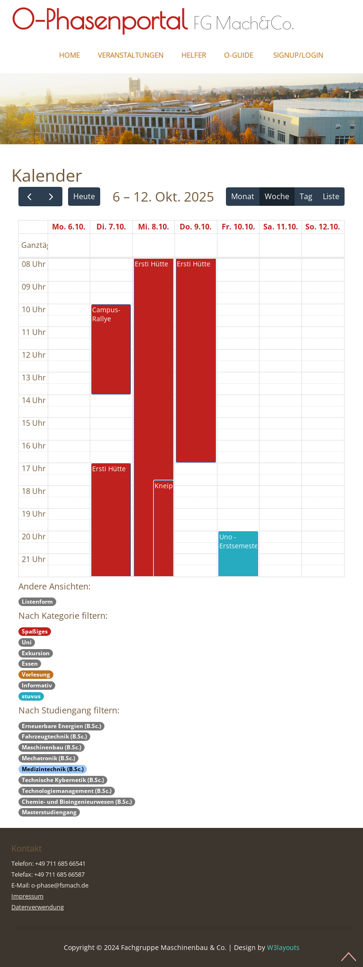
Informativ (37, 685)
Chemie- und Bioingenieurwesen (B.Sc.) (77, 802)
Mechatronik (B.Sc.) (48, 758)
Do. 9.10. (196, 226)
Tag (306, 196)
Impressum (27, 896)
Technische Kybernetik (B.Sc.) (63, 780)
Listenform (37, 602)
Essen (30, 663)
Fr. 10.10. (238, 226)
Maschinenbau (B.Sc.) (51, 747)
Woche (277, 196)
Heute (84, 196)
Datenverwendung (37, 907)
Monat (242, 196)
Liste (331, 196)
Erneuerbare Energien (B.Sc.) (61, 726)
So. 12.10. (322, 226)
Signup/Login (298, 55)
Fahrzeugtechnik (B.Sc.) (54, 736)
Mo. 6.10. (69, 226)
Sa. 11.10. (280, 226)
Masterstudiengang (49, 812)
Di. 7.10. (111, 226)
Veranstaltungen (131, 55)
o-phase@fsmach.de (59, 885)
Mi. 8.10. (153, 226)
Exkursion (36, 653)
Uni (27, 642)
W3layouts (283, 947)
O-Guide (238, 55)
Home (69, 55)
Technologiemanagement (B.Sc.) (67, 791)
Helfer (194, 55)
